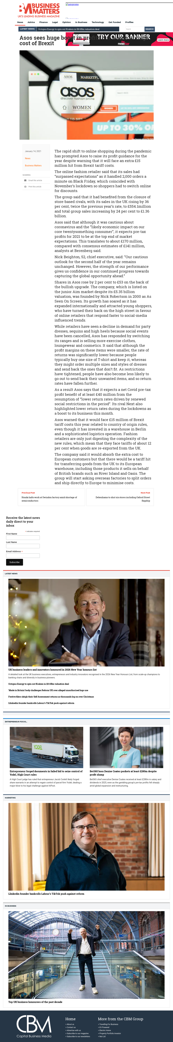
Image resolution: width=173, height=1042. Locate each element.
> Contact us (70, 1027)
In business (10, 906)
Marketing (10, 798)
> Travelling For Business (108, 1024)
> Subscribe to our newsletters (77, 1036)
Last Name (11, 542)
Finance (43, 22)
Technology (98, 22)
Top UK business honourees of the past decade (35, 1002)
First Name (11, 534)
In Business (81, 22)
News (20, 22)
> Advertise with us (73, 1030)
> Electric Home (104, 1030)
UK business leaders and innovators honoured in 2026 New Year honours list (52, 669)
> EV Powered (103, 1027)
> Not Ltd (101, 1036)
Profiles (129, 22)
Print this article (32, 187)
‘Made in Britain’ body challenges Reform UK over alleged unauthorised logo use (48, 690)
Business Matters (33, 165)
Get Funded (115, 22)
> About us (69, 1024)
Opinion (66, 22)
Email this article (32, 180)
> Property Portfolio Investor (109, 1033)
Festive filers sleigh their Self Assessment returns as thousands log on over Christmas (51, 696)
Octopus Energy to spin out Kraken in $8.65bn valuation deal (68, 29)
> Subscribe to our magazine (77, 1033)
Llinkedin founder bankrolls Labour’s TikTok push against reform (41, 703)
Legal (55, 22)
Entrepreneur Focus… (16, 722)
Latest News (11, 574)
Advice (31, 22)
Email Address (14, 551)
